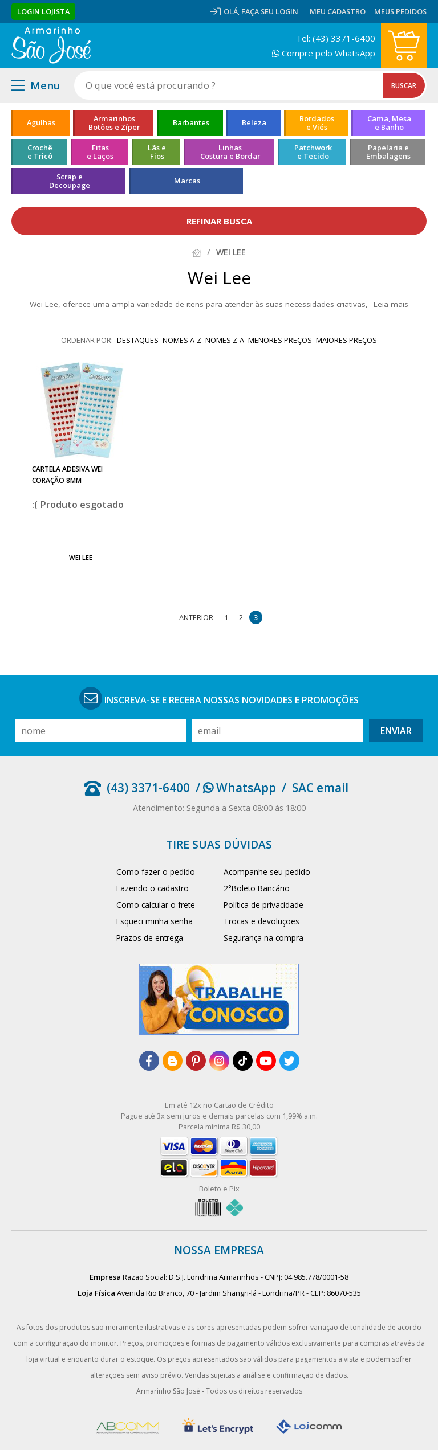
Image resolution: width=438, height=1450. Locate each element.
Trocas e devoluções (261, 921)
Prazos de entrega (149, 937)
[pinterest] (196, 1061)
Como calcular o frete (155, 904)
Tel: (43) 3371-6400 (335, 38)
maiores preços (346, 340)
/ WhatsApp (236, 788)
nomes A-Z (182, 340)
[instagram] (219, 1061)
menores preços (280, 340)
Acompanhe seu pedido (267, 871)
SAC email (320, 788)
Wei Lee (80, 557)
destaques (138, 340)
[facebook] (149, 1061)
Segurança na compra (263, 937)
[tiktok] (243, 1061)
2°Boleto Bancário (257, 888)
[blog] (172, 1061)
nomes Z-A (224, 340)
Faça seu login (269, 11)
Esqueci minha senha (154, 921)
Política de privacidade (263, 904)
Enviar (396, 730)
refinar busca (219, 221)
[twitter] (289, 1061)
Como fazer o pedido (155, 871)
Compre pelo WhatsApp (323, 53)
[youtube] (266, 1061)
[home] (51, 45)
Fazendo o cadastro (152, 888)
